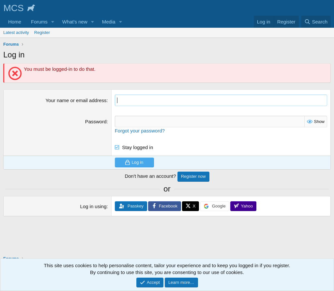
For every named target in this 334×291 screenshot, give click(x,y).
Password (96, 121)
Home (14, 21)
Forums (39, 21)
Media (108, 21)
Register (42, 32)
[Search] (316, 22)
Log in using (93, 206)
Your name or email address (75, 100)
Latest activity (16, 32)
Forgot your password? (140, 130)
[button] (52, 22)
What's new (74, 21)
